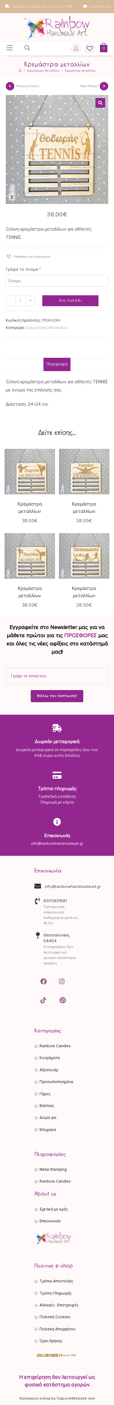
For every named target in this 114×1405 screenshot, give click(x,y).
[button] (100, 103)
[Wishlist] (87, 49)
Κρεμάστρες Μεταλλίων (47, 327)
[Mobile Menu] (9, 48)
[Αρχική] (20, 71)
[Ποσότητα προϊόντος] (20, 300)
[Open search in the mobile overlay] (23, 49)
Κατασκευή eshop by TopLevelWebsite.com (57, 1398)
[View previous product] (10, 86)
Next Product (89, 86)
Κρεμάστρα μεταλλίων (80, 71)
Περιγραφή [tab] (57, 364)
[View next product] (104, 86)
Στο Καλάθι (70, 300)
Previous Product (27, 86)
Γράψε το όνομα (23, 269)
